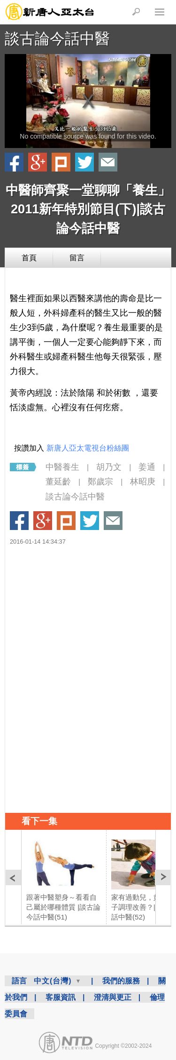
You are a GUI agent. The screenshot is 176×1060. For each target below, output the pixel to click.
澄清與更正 (112, 997)
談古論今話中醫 (57, 38)
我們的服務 (121, 981)
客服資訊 (61, 997)
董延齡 (58, 481)
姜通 (146, 467)
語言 (19, 981)
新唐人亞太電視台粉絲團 (87, 448)
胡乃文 (109, 467)
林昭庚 (142, 481)
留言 (76, 258)
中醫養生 (62, 467)
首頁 (29, 258)
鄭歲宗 (100, 481)
